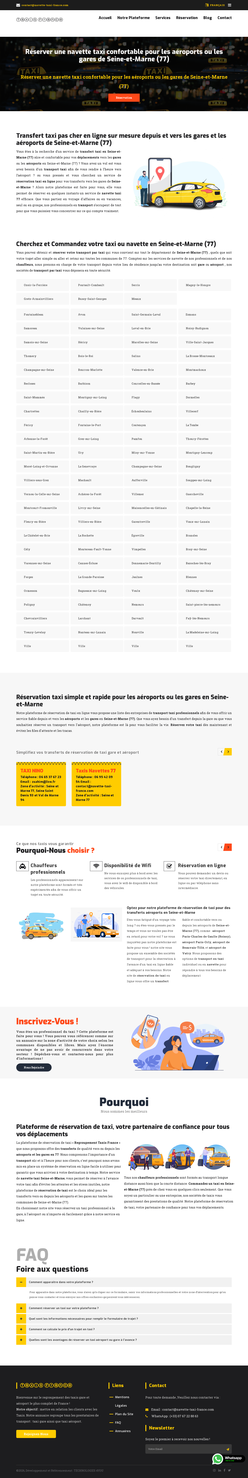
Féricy (28, 425)
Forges (28, 577)
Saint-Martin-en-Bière (39, 452)
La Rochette (86, 535)
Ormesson (30, 591)
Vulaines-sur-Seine (91, 328)
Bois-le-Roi (85, 356)
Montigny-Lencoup (199, 452)
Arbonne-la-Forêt (36, 439)
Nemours (138, 604)
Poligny (29, 604)
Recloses (29, 383)
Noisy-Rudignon (197, 328)
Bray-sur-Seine (196, 549)
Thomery (30, 356)
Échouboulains (141, 411)
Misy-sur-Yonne (143, 452)
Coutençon (139, 425)
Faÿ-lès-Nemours (197, 618)
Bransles (192, 535)
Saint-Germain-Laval (146, 314)
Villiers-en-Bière (89, 521)
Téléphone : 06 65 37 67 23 (40, 777)
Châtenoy (84, 604)
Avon (81, 314)
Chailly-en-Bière (89, 411)
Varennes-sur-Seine (37, 563)
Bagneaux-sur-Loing (92, 591)
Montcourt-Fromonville (40, 508)
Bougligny (193, 466)
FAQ (118, 1423)
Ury (81, 452)
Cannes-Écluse (88, 563)
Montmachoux (196, 370)
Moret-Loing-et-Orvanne (41, 466)
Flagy (136, 397)
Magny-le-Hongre (198, 285)
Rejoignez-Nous (36, 1434)
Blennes (191, 577)
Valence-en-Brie (143, 370)
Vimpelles (139, 549)
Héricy (83, 342)
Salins (136, 356)
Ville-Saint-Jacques (199, 342)
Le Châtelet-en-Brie (37, 535)
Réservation (187, 17)
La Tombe (192, 425)
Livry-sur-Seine (89, 508)
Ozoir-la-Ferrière (35, 285)
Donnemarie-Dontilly (146, 563)
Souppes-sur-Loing (198, 480)
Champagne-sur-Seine (39, 370)
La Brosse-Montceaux (200, 356)
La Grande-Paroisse (91, 577)
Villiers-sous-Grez (36, 480)
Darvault (138, 618)
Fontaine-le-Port (89, 425)
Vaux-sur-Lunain (198, 521)
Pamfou (137, 439)
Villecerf (192, 411)
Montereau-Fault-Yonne (94, 549)
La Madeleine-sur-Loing (202, 632)
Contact (225, 17)
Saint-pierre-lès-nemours (203, 604)
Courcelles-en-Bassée (146, 383)
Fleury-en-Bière (35, 521)
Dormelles (192, 397)
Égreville (138, 535)
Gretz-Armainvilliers (38, 299)
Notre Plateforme (133, 17)
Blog (207, 17)
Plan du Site (124, 1414)
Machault (84, 480)
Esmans (191, 314)
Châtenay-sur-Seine (199, 591)
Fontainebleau (33, 314)
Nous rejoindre (34, 1067)
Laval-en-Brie (141, 328)
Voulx (136, 591)
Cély (27, 549)
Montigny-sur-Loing (92, 397)
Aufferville (139, 480)
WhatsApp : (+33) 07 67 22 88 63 (171, 1416)
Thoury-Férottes (197, 439)
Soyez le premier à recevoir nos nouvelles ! (177, 1439)
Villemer (138, 494)
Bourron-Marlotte (90, 370)
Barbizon (84, 383)
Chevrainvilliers (35, 618)
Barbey (190, 383)
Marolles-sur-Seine (145, 342)
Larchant (84, 618)
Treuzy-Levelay (35, 632)
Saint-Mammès (34, 397)
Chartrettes (31, 411)
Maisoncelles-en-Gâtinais (149, 508)
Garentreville (141, 521)
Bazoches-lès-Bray (198, 563)
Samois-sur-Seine (36, 342)
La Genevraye (87, 466)
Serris (136, 285)
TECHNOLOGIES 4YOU (89, 1470)
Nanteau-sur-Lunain (92, 632)
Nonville (138, 632)
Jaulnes (137, 577)
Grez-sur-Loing (88, 439)
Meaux (136, 299)
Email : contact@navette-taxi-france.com (179, 1409)
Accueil (105, 17)
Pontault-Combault (91, 285)
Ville (27, 646)
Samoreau (30, 328)
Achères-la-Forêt (89, 494)
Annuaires (123, 1431)
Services (162, 17)
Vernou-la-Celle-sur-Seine (42, 494)
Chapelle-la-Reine (198, 508)
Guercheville (194, 494)
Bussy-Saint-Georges (92, 299)
